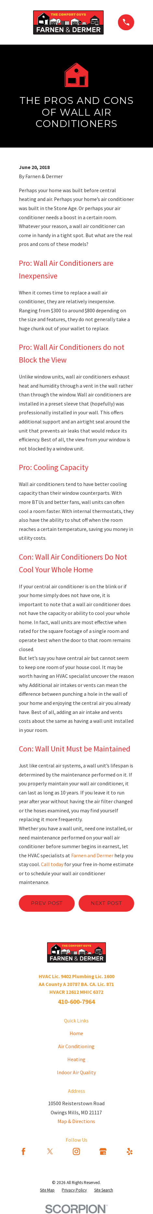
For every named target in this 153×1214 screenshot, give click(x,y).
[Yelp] (129, 1151)
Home (76, 1033)
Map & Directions (76, 1121)
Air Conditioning (76, 1046)
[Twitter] (50, 1151)
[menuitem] (47, 1190)
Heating (76, 1059)
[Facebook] (23, 1151)
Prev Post (47, 903)
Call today (52, 864)
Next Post (106, 903)
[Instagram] (76, 1151)
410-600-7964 (76, 1002)
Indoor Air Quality (76, 1072)
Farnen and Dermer (92, 855)
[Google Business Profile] (103, 1151)
